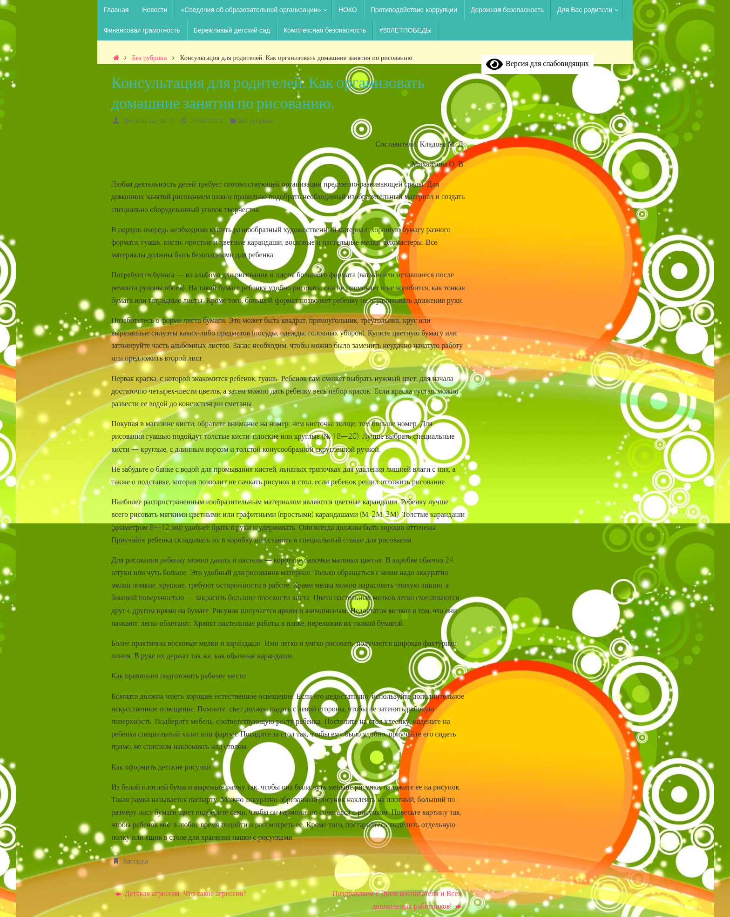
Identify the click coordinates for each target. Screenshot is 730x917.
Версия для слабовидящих (537, 63)
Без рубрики (149, 57)
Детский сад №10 (148, 120)
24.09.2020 (206, 120)
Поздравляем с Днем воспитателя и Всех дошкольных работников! (396, 899)
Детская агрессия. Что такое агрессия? (181, 893)
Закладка (135, 861)
